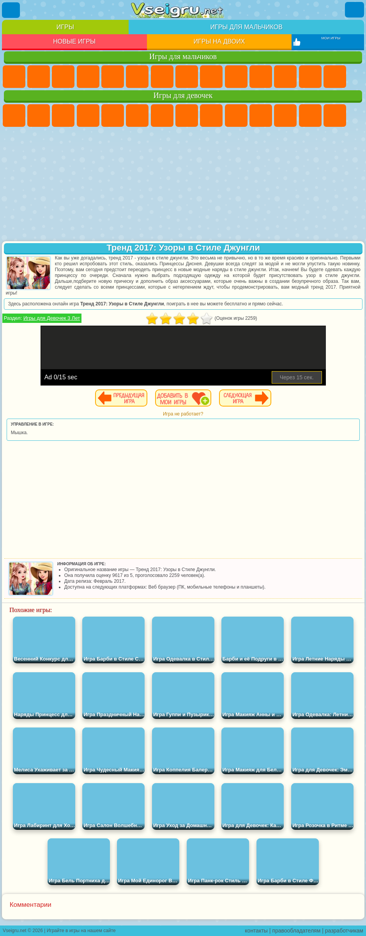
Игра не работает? (183, 414)
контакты (256, 930)
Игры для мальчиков (246, 27)
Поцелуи (335, 115)
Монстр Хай (137, 115)
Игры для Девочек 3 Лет (51, 318)
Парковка (14, 76)
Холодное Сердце (236, 115)
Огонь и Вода (63, 115)
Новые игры (74, 41)
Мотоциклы (236, 76)
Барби (88, 115)
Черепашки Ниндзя (211, 76)
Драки (310, 76)
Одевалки (285, 115)
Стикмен (260, 76)
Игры (65, 27)
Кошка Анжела (211, 115)
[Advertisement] (183, 184)
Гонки (335, 76)
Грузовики (285, 76)
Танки (88, 76)
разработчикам (344, 930)
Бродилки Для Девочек (162, 115)
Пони (14, 115)
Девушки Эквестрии (38, 115)
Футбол (38, 76)
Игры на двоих (219, 41)
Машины (186, 76)
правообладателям (296, 930)
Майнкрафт (162, 76)
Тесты (112, 115)
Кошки (260, 115)
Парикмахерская (310, 115)
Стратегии (63, 76)
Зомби (112, 76)
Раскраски (186, 115)
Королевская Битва (137, 76)
